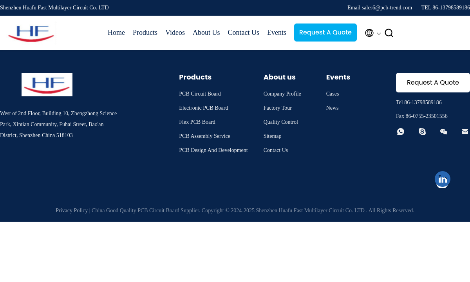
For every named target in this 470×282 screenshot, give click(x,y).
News (332, 108)
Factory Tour (278, 108)
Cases (332, 94)
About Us (206, 32)
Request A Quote (325, 32)
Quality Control (281, 122)
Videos (175, 32)
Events (276, 32)
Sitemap (273, 136)
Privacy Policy (72, 210)
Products (145, 32)
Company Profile (282, 94)
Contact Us (243, 32)
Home (116, 32)
